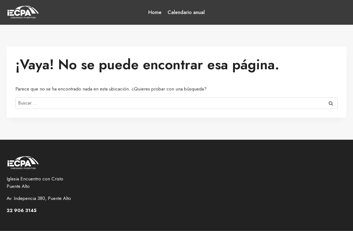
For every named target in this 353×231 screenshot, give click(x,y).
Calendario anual (186, 12)
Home (155, 12)
